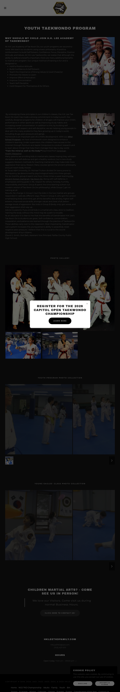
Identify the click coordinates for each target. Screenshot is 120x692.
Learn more (60, 321)
